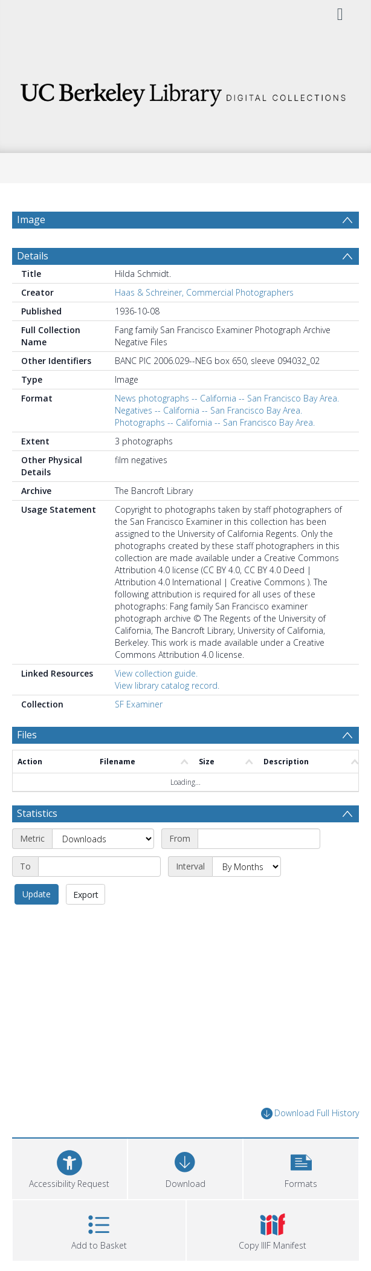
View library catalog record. (167, 692)
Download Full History (310, 1120)
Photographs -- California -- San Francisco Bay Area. (215, 429)
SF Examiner (139, 711)
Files (27, 741)
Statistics (37, 820)
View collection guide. (156, 680)
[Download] (185, 1173)
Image (31, 219)
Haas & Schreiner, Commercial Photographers (204, 299)
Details (32, 262)
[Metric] (103, 845)
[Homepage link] (185, 91)
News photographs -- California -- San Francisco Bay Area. (227, 405)
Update (36, 900)
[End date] (99, 873)
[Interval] (246, 873)
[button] (301, 1173)
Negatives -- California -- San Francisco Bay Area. (208, 417)
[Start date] (259, 845)
